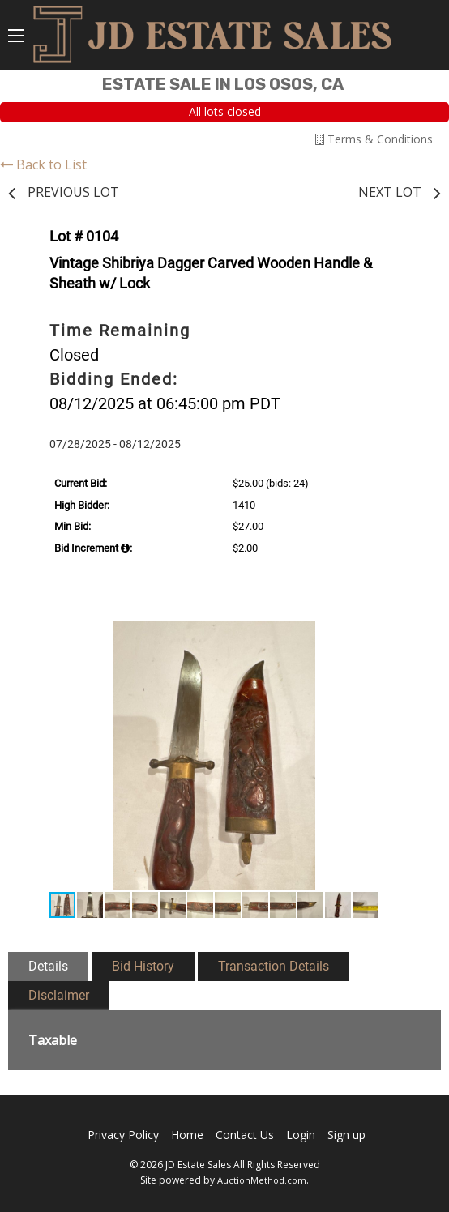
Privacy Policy (123, 1134)
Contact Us (245, 1134)
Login (300, 1134)
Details (48, 966)
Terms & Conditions (374, 139)
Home (187, 1134)
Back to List (43, 164)
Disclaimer (58, 995)
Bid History (143, 966)
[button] (401, 636)
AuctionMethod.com (261, 1180)
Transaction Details (273, 966)
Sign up (346, 1134)
